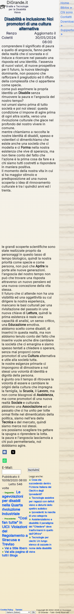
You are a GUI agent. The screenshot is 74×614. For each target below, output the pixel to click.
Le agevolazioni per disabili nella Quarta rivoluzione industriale (12, 503)
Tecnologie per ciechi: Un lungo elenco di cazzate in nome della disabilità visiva (40, 544)
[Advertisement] (29, 218)
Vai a (14, 548)
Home (64, 3)
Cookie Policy (6, 609)
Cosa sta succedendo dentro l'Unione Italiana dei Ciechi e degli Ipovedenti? (40, 487)
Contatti (65, 17)
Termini (18, 609)
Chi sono (66, 12)
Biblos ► (66, 7)
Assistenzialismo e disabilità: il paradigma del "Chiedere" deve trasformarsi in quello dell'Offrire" (41, 526)
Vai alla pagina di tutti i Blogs (15, 553)
